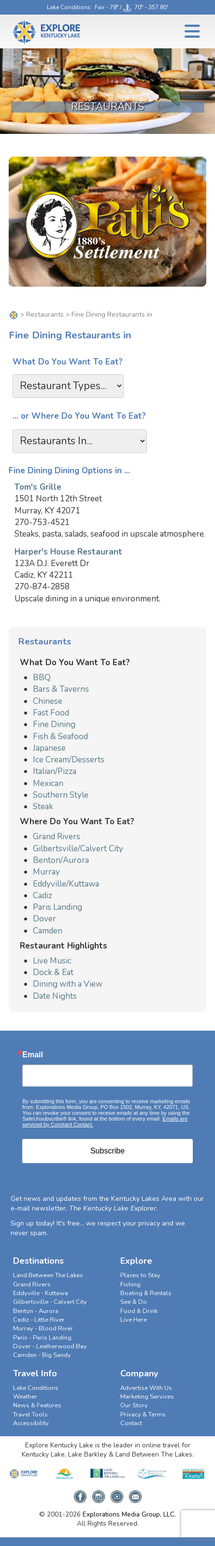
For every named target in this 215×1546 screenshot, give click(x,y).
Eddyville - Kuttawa (40, 1293)
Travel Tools (30, 1414)
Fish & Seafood (60, 736)
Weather (25, 1396)
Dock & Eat (53, 972)
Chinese (47, 701)
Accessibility (31, 1423)
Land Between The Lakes (48, 1275)
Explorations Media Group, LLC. (129, 1514)
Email (32, 1055)
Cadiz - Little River (39, 1319)
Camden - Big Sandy (42, 1355)
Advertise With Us (146, 1388)
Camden (47, 930)
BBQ (42, 677)
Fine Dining (54, 724)
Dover (44, 918)
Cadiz (42, 895)
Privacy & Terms (143, 1414)
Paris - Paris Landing (42, 1337)
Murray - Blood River (43, 1328)
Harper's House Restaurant (68, 551)
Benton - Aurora (35, 1311)
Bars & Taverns (61, 689)
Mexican (48, 783)
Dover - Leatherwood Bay (50, 1346)
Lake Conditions (68, 7)
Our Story (134, 1405)
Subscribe (107, 1151)
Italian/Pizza (54, 771)
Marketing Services (147, 1396)
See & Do (133, 1302)
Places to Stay (140, 1275)
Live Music (52, 960)
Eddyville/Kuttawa (66, 884)
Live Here (133, 1319)
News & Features (37, 1405)
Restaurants (45, 314)
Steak (43, 806)
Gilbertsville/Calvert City (78, 848)
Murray (46, 871)
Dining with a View (67, 984)
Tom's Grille (37, 487)
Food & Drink (139, 1311)
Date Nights (55, 996)
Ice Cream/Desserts (68, 759)
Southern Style (60, 795)
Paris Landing (57, 907)
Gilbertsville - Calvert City (50, 1302)
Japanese (49, 748)
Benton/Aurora (61, 860)
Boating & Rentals (146, 1293)
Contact (131, 1423)
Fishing (130, 1284)
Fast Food (51, 712)
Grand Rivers (56, 836)
